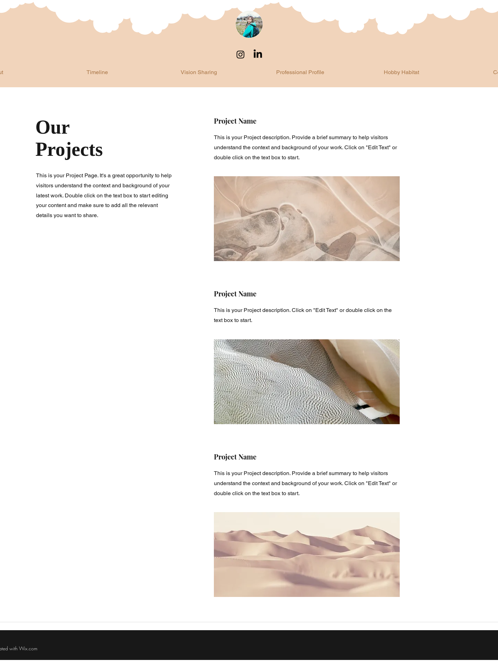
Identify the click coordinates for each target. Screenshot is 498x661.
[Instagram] (240, 54)
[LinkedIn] (258, 54)
